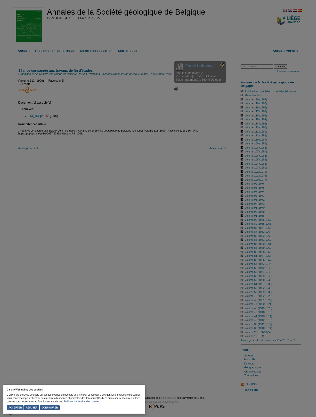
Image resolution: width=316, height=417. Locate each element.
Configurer (49, 407)
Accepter (15, 407)
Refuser (32, 407)
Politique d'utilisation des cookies (81, 401)
